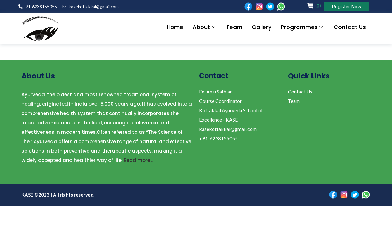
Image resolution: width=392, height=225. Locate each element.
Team (234, 27)
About (205, 27)
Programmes (302, 27)
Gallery (261, 27)
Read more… (138, 160)
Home (175, 27)
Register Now (346, 6)
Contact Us (350, 27)
